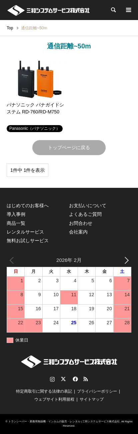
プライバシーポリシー (97, 391)
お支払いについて (87, 205)
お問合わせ (80, 223)
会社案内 (78, 232)
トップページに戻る (69, 147)
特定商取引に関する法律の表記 (44, 391)
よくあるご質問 (85, 214)
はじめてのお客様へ (28, 205)
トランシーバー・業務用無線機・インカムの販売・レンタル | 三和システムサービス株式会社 (64, 421)
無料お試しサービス (28, 240)
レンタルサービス (25, 232)
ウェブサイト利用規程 (54, 399)
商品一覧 (16, 223)
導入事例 (16, 214)
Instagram (52, 379)
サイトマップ (92, 399)
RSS (85, 379)
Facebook (74, 379)
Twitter (63, 379)
